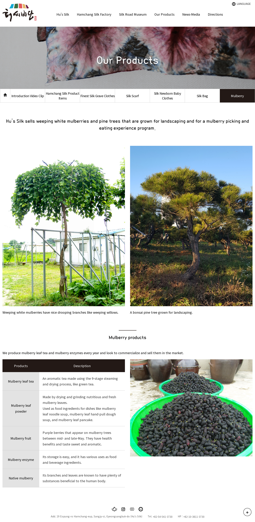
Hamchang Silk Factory (94, 14)
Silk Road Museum (133, 14)
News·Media (191, 14)
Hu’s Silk (62, 14)
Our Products (164, 14)
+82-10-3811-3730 (193, 516)
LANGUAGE (241, 4)
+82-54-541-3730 (162, 516)
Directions (215, 14)
